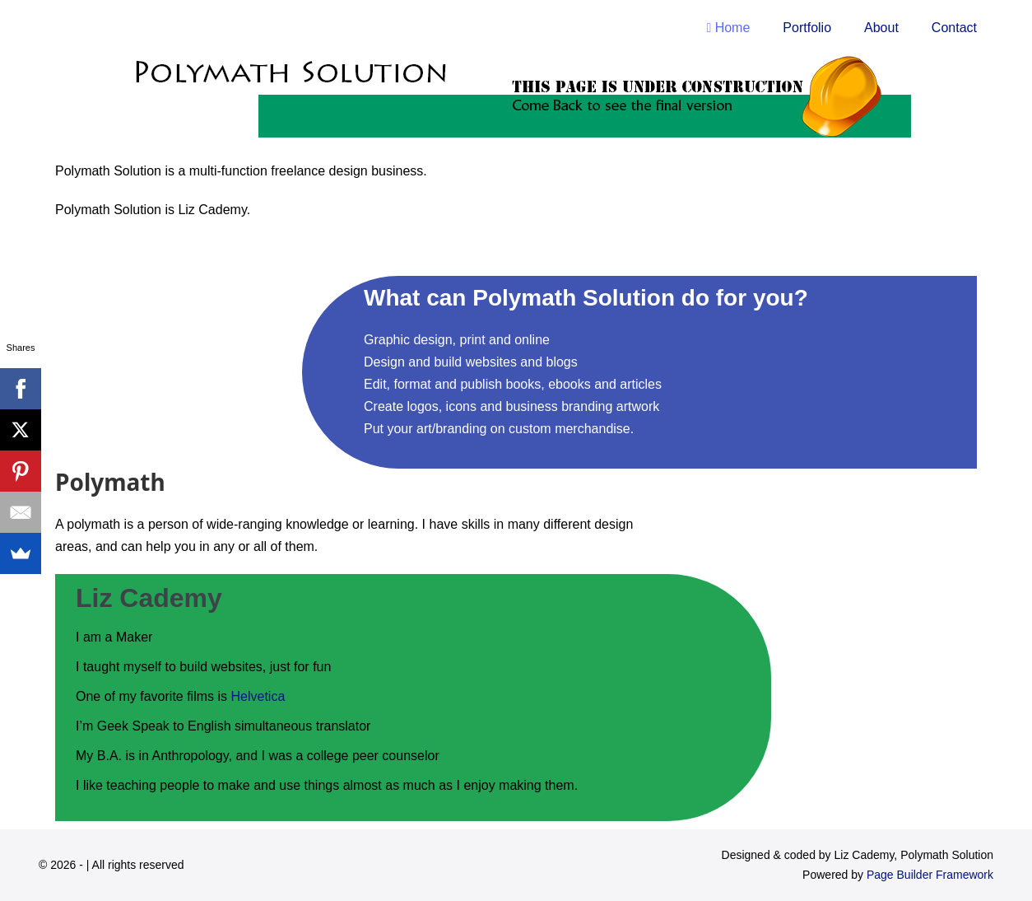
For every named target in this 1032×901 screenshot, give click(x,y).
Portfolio (807, 28)
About (881, 28)
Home (728, 28)
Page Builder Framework (930, 874)
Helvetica (258, 696)
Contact (954, 28)
